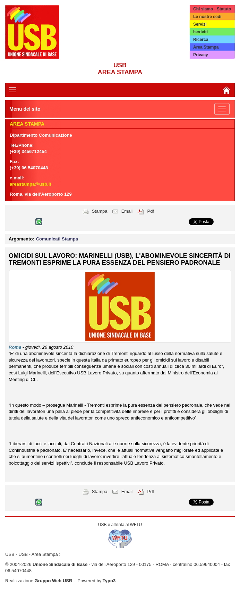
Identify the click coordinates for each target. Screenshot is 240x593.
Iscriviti (200, 31)
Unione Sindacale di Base (60, 564)
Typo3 (109, 580)
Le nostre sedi (207, 16)
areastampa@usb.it (30, 184)
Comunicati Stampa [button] (57, 239)
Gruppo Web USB (53, 580)
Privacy (200, 54)
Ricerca (200, 39)
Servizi (200, 24)
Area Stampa (205, 47)
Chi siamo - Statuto (212, 9)
